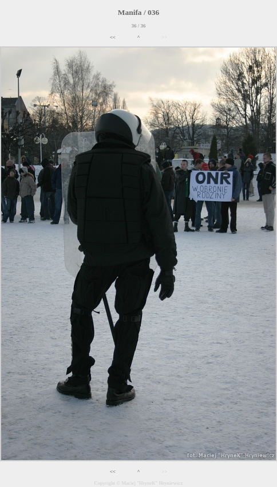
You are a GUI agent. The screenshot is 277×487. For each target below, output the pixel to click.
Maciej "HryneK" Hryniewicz (152, 483)
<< (113, 37)
